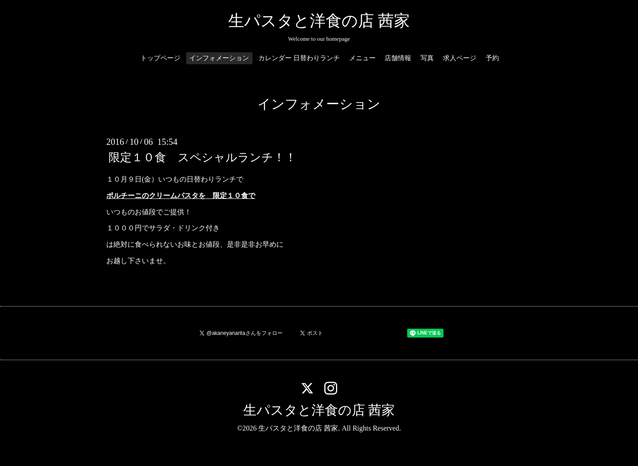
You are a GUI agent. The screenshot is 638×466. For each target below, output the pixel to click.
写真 (427, 58)
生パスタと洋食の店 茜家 (319, 21)
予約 (492, 58)
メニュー (362, 58)
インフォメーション (219, 58)
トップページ (160, 58)
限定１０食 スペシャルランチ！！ (202, 157)
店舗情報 (398, 58)
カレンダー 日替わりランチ (299, 58)
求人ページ (459, 58)
